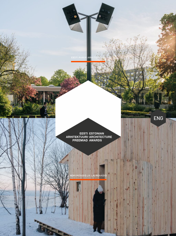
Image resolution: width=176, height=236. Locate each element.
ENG (158, 118)
